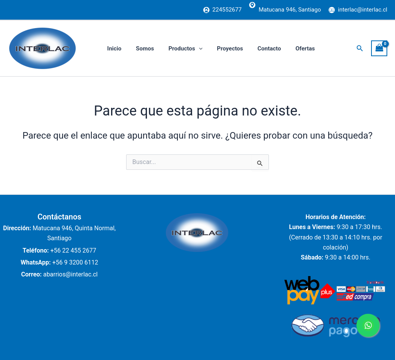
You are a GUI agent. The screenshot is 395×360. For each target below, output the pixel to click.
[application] (191, 48)
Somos (141, 48)
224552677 (227, 9)
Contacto (256, 48)
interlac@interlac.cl (362, 9)
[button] (359, 48)
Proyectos (220, 48)
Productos (178, 48)
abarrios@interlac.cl (70, 274)
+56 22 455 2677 (73, 250)
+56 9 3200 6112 (75, 262)
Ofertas (289, 48)
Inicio (113, 48)
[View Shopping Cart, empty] (379, 48)
